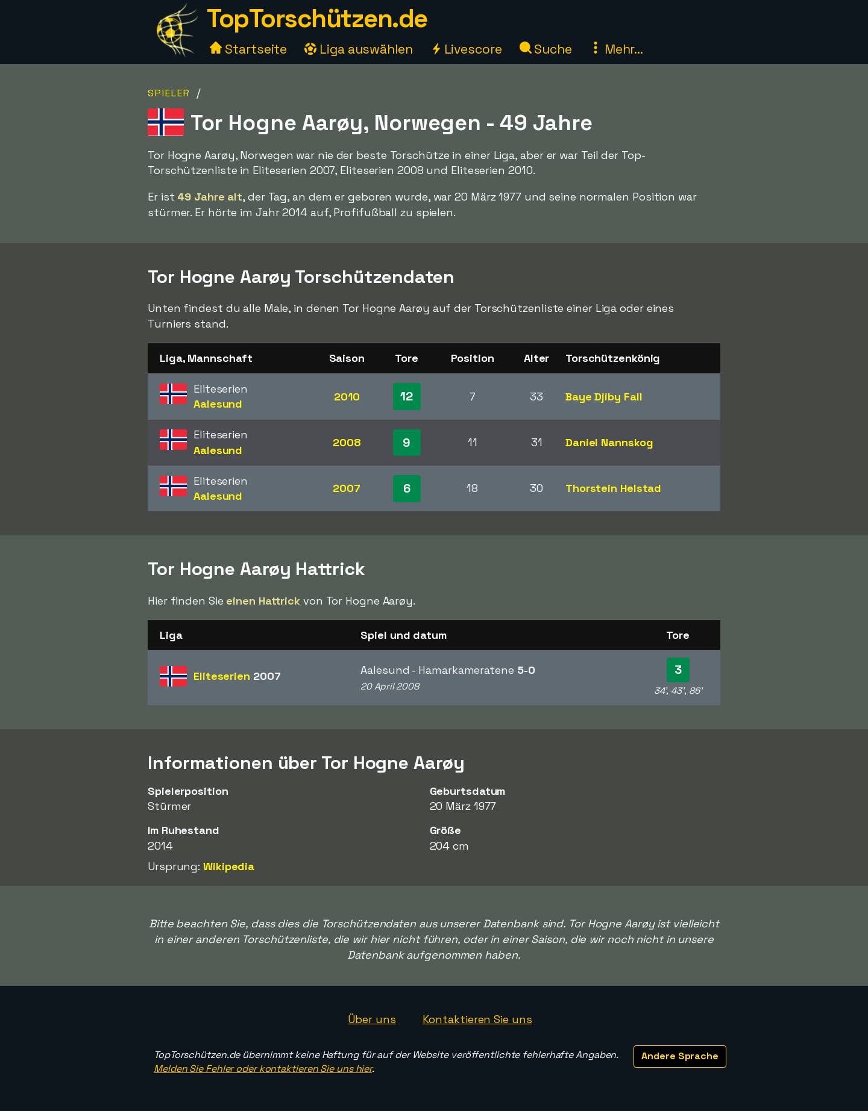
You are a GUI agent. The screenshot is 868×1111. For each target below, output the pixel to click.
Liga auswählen (358, 49)
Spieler (169, 93)
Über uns (371, 1019)
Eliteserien (236, 676)
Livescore (466, 49)
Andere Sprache (680, 1056)
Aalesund (217, 404)
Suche (546, 49)
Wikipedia (228, 866)
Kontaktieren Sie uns (477, 1019)
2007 (346, 488)
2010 (347, 396)
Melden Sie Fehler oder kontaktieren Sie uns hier (263, 1068)
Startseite (248, 49)
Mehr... (616, 49)
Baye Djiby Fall (604, 396)
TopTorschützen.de (317, 18)
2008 (347, 442)
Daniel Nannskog (609, 442)
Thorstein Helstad (613, 488)
